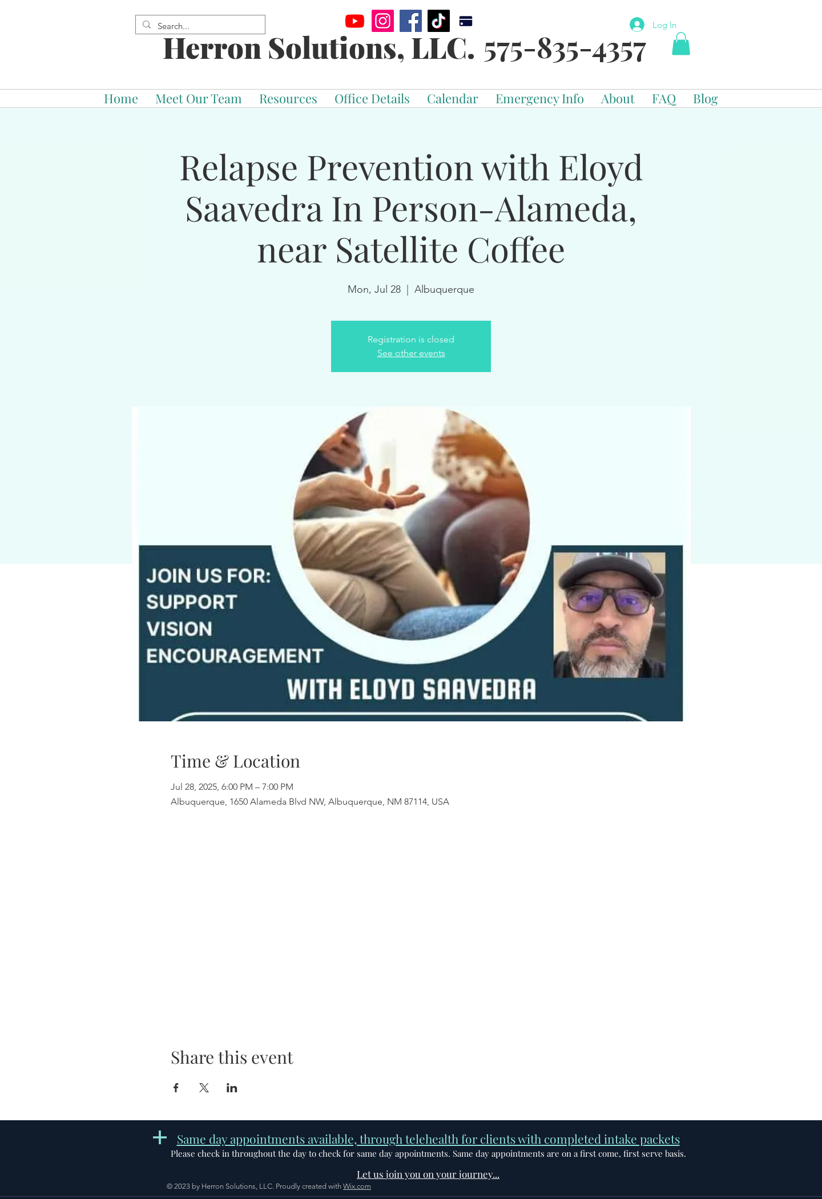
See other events (411, 353)
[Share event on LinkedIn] (232, 1087)
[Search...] (199, 26)
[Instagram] (383, 21)
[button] (681, 43)
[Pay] (465, 21)
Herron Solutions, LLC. (319, 47)
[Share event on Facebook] (176, 1087)
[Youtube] (355, 21)
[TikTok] (439, 21)
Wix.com (357, 1186)
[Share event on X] (204, 1087)
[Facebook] (411, 21)
